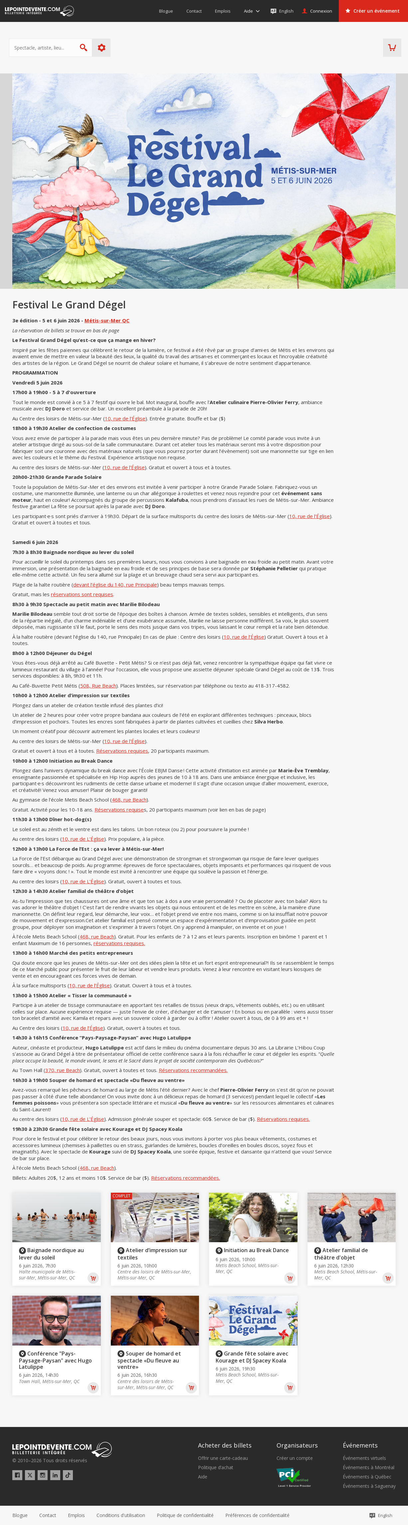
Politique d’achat (215, 1468)
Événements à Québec (367, 1477)
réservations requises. (119, 943)
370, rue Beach (62, 1070)
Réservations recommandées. (193, 1070)
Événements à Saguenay (369, 1486)
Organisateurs (297, 1445)
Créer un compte (295, 1458)
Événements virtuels (364, 1458)
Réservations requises (122, 750)
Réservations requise (119, 809)
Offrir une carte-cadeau (223, 1458)
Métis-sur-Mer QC (107, 320)
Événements (360, 1445)
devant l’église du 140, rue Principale (115, 584)
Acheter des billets (225, 1445)
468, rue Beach (129, 799)
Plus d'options (105, 48)
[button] (257, 1515)
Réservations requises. (283, 1119)
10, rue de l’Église (125, 418)
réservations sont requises (82, 594)
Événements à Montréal (368, 1468)
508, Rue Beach (98, 685)
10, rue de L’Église (83, 838)
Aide (202, 1477)
